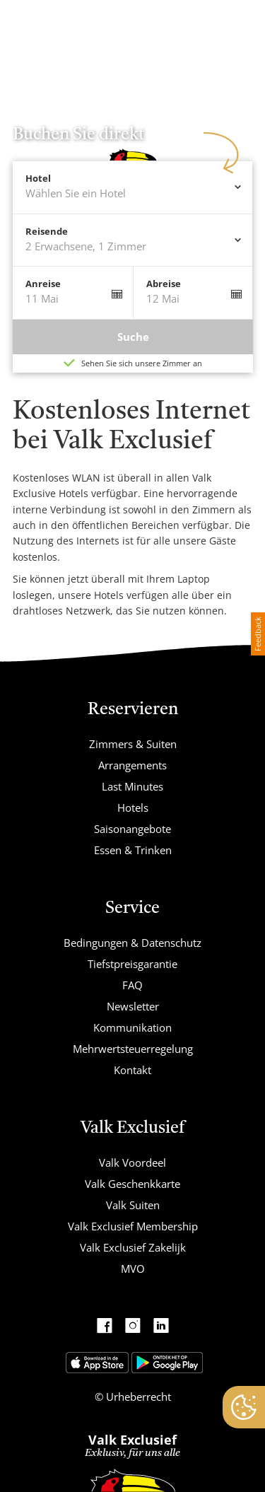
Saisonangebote (132, 829)
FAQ (132, 985)
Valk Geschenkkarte (132, 1184)
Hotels (132, 807)
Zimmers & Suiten (133, 744)
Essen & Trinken (133, 850)
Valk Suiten (133, 1205)
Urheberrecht (137, 1396)
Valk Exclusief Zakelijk (133, 1247)
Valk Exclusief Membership (133, 1226)
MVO (133, 1268)
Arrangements (132, 765)
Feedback (257, 634)
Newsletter (133, 1006)
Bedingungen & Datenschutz (132, 943)
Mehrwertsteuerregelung (133, 1049)
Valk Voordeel (132, 1162)
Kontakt (132, 1070)
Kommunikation (132, 1027)
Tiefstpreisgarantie (132, 964)
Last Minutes (132, 786)
